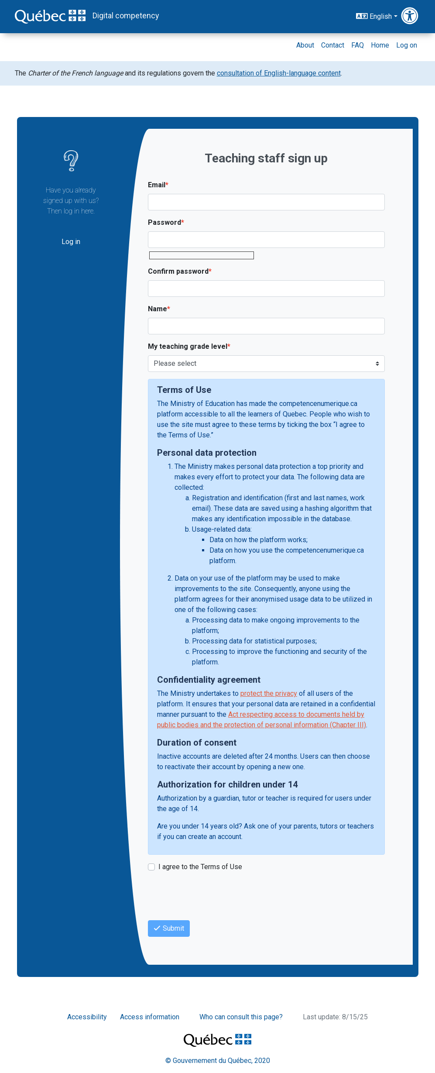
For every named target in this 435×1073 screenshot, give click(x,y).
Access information (149, 1017)
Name (157, 309)
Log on (406, 45)
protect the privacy (268, 693)
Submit (169, 928)
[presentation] (214, 896)
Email (156, 185)
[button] (411, 16)
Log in (71, 241)
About (305, 45)
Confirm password (178, 271)
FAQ (357, 45)
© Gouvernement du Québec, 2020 (217, 1060)
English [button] (374, 16)
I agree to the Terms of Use (200, 867)
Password (164, 222)
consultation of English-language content (279, 73)
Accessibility (87, 1017)
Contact (332, 45)
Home (380, 45)
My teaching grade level (187, 346)
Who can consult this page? (241, 1017)
